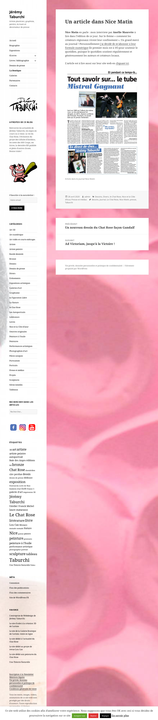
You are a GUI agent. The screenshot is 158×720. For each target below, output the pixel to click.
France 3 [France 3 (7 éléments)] (30, 489)
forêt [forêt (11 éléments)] (23, 488)
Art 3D (12, 229)
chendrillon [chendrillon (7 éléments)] (30, 470)
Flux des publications (19, 587)
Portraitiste (14, 360)
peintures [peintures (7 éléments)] (28, 539)
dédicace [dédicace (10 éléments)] (28, 477)
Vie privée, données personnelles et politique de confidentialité (21, 683)
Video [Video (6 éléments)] (32, 565)
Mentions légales (17, 677)
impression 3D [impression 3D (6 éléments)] (29, 492)
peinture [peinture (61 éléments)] (16, 538)
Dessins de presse (17, 65)
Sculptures (14, 380)
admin (87, 196)
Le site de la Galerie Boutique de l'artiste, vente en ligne (22, 632)
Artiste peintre (15, 249)
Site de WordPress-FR (19, 597)
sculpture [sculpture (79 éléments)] (17, 553)
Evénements (14, 278)
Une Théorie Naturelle (19, 662)
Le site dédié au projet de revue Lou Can (20, 648)
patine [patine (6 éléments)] (21, 534)
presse (133, 199)
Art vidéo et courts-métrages (22, 239)
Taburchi (69, 202)
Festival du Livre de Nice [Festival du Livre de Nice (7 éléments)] (19, 485)
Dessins (12, 263)
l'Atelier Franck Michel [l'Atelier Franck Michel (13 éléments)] (21, 506)
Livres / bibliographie (19, 60)
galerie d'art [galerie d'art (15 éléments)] (16, 492)
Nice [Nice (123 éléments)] (13, 533)
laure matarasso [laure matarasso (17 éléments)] (18, 509)
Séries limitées (15, 384)
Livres (12, 322)
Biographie (14, 45)
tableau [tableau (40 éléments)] (31, 554)
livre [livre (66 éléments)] (29, 520)
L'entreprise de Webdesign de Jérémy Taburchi (22, 617)
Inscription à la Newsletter (21, 674)
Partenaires (14, 80)
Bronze (12, 259)
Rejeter (93, 716)
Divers (12, 273)
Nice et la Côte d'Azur (19, 326)
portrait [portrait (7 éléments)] (24, 549)
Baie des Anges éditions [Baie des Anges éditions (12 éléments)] (22, 460)
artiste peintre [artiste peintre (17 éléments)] (17, 453)
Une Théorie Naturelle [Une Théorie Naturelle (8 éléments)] (19, 565)
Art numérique (16, 234)
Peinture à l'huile (17, 336)
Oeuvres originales (18, 331)
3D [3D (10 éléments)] (10, 449)
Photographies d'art (18, 351)
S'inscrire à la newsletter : (22, 195)
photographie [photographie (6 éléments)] (15, 549)
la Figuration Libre (18, 297)
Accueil (12, 40)
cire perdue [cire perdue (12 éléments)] (15, 474)
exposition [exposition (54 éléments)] (17, 481)
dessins (95, 199)
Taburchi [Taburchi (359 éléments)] (19, 560)
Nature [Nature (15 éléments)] (28, 528)
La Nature (14, 302)
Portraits (13, 365)
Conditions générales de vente (23, 689)
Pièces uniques (16, 356)
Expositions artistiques (19, 283)
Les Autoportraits (17, 312)
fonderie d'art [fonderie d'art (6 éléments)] (15, 489)
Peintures (13, 341)
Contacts (13, 85)
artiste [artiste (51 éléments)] (21, 449)
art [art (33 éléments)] (14, 449)
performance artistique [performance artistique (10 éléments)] (20, 546)
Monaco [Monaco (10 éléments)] (23, 524)
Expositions (14, 50)
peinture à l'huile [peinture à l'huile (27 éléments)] (20, 543)
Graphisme (14, 292)
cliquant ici (122, 63)
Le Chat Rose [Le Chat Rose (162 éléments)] (22, 514)
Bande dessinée (16, 254)
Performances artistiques (20, 346)
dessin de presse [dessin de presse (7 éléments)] (16, 478)
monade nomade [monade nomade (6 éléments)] (16, 528)
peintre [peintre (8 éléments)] (27, 533)
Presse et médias (16, 370)
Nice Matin (124, 199)
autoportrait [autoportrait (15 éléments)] (16, 456)
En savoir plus (120, 715)
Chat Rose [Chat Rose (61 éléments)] (17, 469)
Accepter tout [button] (79, 716)
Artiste (12, 244)
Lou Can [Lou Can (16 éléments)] (14, 524)
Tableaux (13, 389)
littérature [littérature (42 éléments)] (17, 520)
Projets (12, 375)
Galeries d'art (15, 288)
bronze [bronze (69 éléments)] (18, 464)
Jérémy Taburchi (17, 14)
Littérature (14, 317)
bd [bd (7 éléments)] (10, 465)
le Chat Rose (14, 307)
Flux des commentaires (20, 592)
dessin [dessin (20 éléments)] (27, 474)
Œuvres (12, 55)
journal (103, 199)
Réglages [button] (105, 716)
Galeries (13, 75)
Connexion (14, 583)
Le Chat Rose (112, 199)
